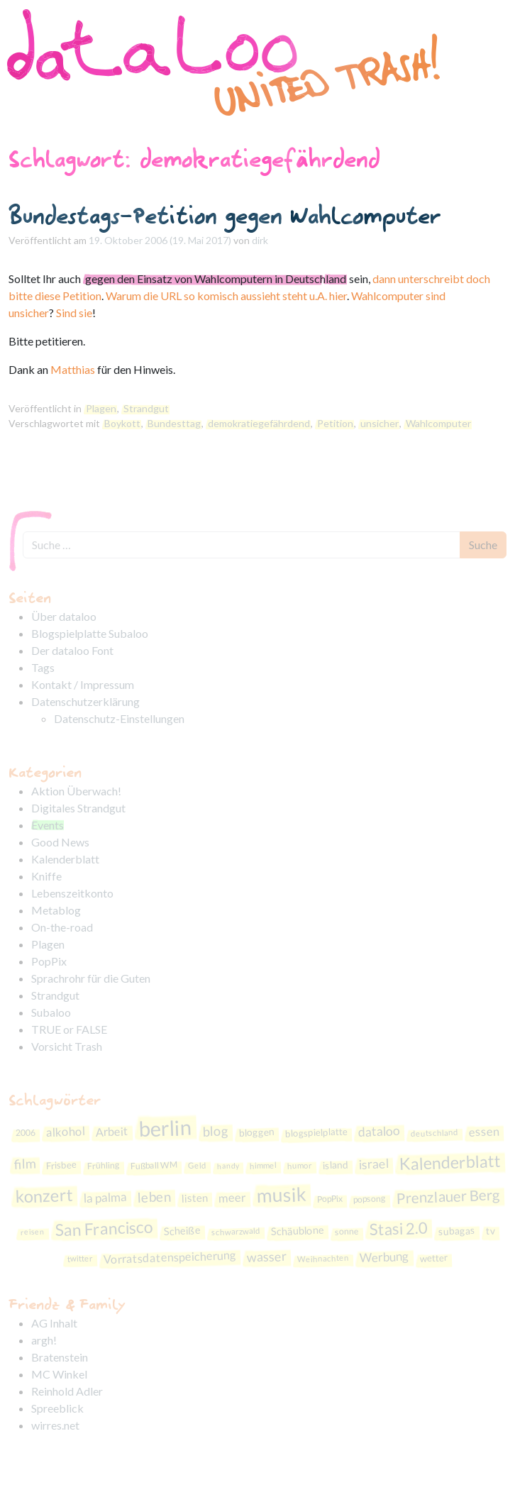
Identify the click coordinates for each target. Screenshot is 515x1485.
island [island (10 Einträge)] (336, 1165)
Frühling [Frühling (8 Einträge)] (103, 1166)
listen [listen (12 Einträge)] (194, 1198)
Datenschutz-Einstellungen (119, 718)
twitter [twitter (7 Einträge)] (80, 1258)
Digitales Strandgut (78, 808)
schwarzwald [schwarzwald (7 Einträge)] (235, 1231)
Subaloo (51, 1012)
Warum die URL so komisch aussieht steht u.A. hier (226, 295)
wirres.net (55, 1425)
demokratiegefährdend (259, 423)
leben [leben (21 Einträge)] (154, 1197)
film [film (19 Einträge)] (25, 1164)
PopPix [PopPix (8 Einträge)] (329, 1199)
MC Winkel (59, 1374)
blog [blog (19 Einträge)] (216, 1131)
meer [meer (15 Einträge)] (232, 1198)
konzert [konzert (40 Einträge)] (44, 1196)
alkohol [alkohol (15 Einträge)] (66, 1132)
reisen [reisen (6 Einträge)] (32, 1232)
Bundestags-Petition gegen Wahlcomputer (225, 215)
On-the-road (62, 927)
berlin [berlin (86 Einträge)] (165, 1128)
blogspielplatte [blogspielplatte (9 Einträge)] (316, 1132)
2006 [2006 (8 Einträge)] (26, 1133)
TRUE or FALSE (69, 1029)
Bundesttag (174, 423)
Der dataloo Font (72, 650)
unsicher (379, 423)
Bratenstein (59, 1357)
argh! (44, 1340)
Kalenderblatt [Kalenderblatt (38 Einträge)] (450, 1162)
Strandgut (146, 408)
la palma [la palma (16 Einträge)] (105, 1197)
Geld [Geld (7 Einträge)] (197, 1166)
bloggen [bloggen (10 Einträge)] (257, 1132)
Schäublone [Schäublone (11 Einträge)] (297, 1231)
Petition (335, 423)
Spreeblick (57, 1408)
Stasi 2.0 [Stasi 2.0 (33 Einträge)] (398, 1229)
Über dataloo (63, 616)
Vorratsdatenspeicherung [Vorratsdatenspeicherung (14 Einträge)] (170, 1257)
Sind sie (74, 312)
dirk (260, 240)
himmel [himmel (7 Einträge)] (263, 1166)
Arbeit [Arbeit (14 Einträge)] (112, 1132)
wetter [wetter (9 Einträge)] (434, 1258)
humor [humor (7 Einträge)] (299, 1166)
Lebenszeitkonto (72, 893)
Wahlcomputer (438, 423)
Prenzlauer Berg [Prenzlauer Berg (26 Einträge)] (448, 1196)
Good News (60, 842)
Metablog (56, 910)
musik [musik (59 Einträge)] (281, 1195)
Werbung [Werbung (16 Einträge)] (385, 1257)
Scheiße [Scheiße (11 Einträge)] (182, 1230)
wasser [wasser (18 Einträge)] (267, 1256)
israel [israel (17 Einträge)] (374, 1164)
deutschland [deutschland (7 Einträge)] (434, 1132)
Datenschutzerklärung (85, 701)
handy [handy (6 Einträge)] (228, 1166)
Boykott (122, 423)
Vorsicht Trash (66, 1046)
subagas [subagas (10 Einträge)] (456, 1230)
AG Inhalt (54, 1323)
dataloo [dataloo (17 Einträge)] (379, 1131)
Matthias (72, 369)
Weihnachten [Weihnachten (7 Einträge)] (323, 1258)
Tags (43, 667)
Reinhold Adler (67, 1391)
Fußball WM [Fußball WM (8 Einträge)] (154, 1165)
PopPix (49, 961)
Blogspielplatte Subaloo (89, 633)
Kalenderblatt (65, 859)
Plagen (101, 408)
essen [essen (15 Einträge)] (484, 1132)
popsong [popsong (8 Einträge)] (369, 1199)
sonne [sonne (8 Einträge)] (346, 1231)
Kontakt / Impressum (82, 684)
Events (47, 825)
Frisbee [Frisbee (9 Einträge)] (61, 1165)
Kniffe (46, 876)
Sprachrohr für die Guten (90, 978)
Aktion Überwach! (76, 790)
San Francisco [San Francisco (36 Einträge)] (104, 1228)
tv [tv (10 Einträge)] (490, 1231)
